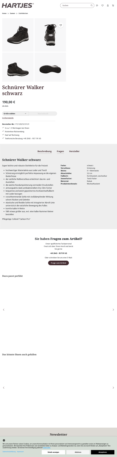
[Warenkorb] (112, 5)
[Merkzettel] (102, 5)
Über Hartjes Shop (82, 418)
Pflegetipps (45, 433)
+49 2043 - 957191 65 (58, 193)
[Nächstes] (113, 249)
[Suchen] (91, 5)
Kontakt (44, 429)
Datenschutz (75, 429)
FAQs (43, 425)
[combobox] (74, 5)
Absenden (85, 383)
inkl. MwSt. (73, 38)
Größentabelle (76, 50)
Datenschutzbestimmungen (66, 395)
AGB (72, 425)
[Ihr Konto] (107, 5)
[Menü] (96, 5)
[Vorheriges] (4, 249)
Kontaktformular (23, 434)
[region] (34, 50)
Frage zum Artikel (58, 203)
